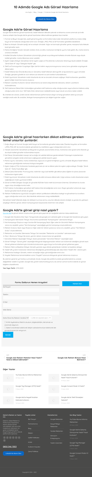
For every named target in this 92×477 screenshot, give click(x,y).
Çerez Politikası (33, 451)
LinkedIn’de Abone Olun (46, 19)
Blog (29, 428)
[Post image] (8, 378)
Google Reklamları (56, 419)
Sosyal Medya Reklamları (55, 425)
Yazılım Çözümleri (56, 443)
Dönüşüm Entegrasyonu (55, 437)
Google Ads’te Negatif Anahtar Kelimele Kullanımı (27, 398)
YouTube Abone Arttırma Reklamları (29, 375)
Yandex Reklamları (56, 431)
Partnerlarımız (33, 424)
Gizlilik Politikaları (33, 438)
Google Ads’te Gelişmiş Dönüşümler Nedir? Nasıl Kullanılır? (74, 376)
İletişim (30, 433)
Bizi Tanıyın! (32, 419)
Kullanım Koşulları (34, 447)
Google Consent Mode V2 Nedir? (73, 386)
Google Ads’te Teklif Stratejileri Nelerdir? (72, 398)
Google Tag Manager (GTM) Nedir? (28, 386)
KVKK (30, 442)
